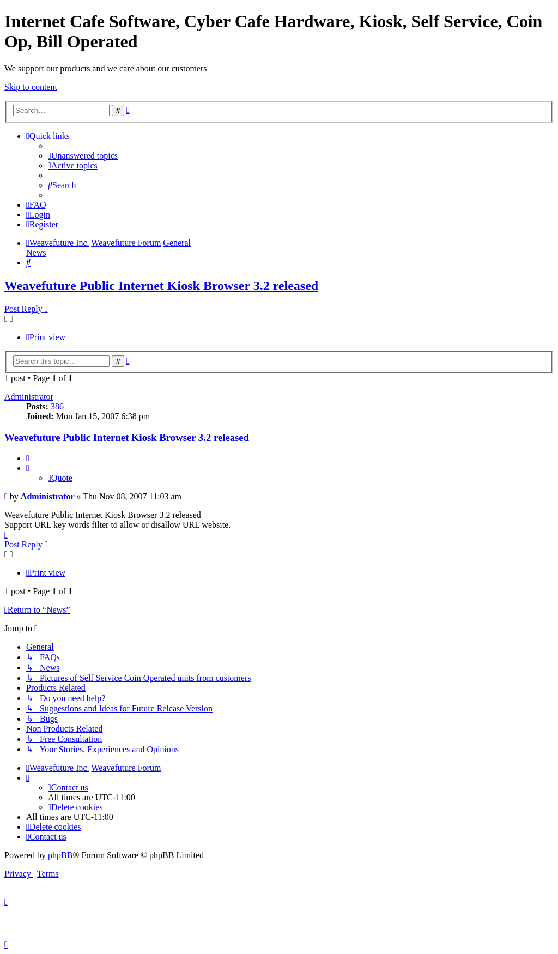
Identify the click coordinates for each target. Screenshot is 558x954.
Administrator (28, 396)
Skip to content (30, 87)
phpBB (60, 855)
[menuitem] (83, 155)
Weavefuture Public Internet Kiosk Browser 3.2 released (161, 286)
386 (57, 406)
